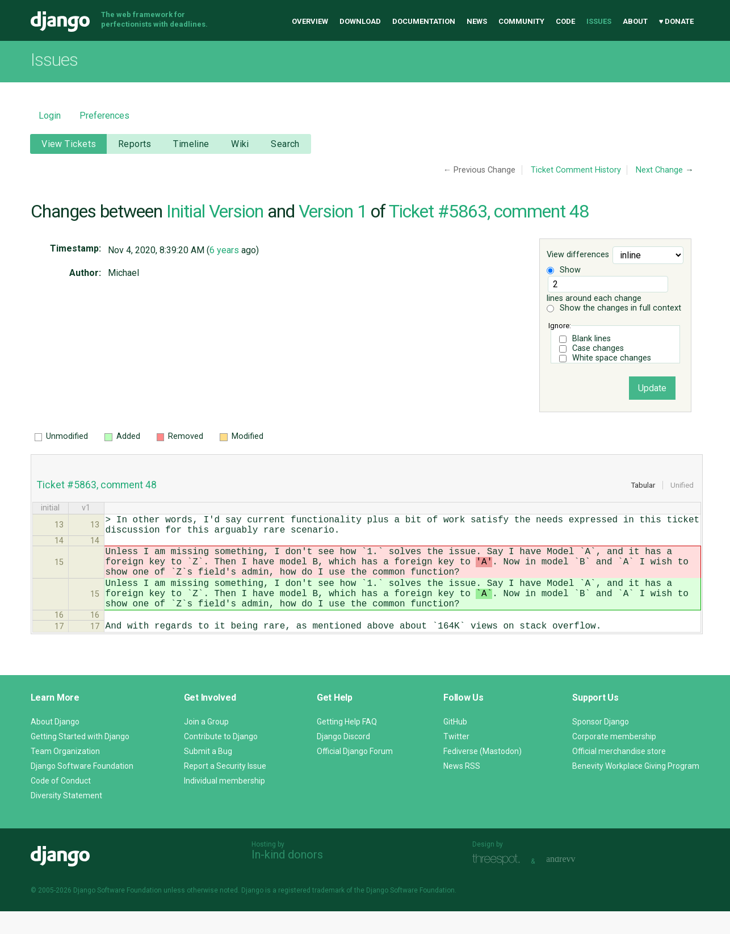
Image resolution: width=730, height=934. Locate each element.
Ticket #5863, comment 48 (489, 211)
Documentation (423, 21)
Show (564, 270)
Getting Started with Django (80, 759)
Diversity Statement (66, 818)
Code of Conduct (61, 803)
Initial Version (214, 211)
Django (60, 21)
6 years (224, 250)
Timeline (191, 144)
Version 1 (333, 211)
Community (521, 21)
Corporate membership (614, 759)
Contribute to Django (221, 759)
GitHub (455, 744)
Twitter (456, 759)
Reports (135, 144)
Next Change (659, 170)
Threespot (499, 882)
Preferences (104, 115)
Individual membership (224, 803)
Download (360, 21)
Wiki (240, 144)
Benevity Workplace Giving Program (635, 788)
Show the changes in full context (614, 308)
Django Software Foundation (82, 788)
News (477, 21)
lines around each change (607, 289)
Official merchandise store (619, 773)
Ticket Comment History (576, 170)
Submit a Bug (208, 773)
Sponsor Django (600, 744)
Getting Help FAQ (347, 744)
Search (285, 144)
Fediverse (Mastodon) (482, 773)
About (635, 21)
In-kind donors (287, 877)
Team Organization (65, 773)
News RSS (461, 788)
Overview (310, 21)
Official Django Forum (355, 773)
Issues (598, 21)
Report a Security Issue (225, 788)
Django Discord (343, 759)
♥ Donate (676, 21)
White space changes (611, 358)
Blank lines (591, 339)
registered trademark (311, 913)
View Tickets (68, 144)
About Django (55, 744)
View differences (578, 255)
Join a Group (206, 744)
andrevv (573, 882)
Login (50, 115)
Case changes (598, 348)
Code (565, 21)
